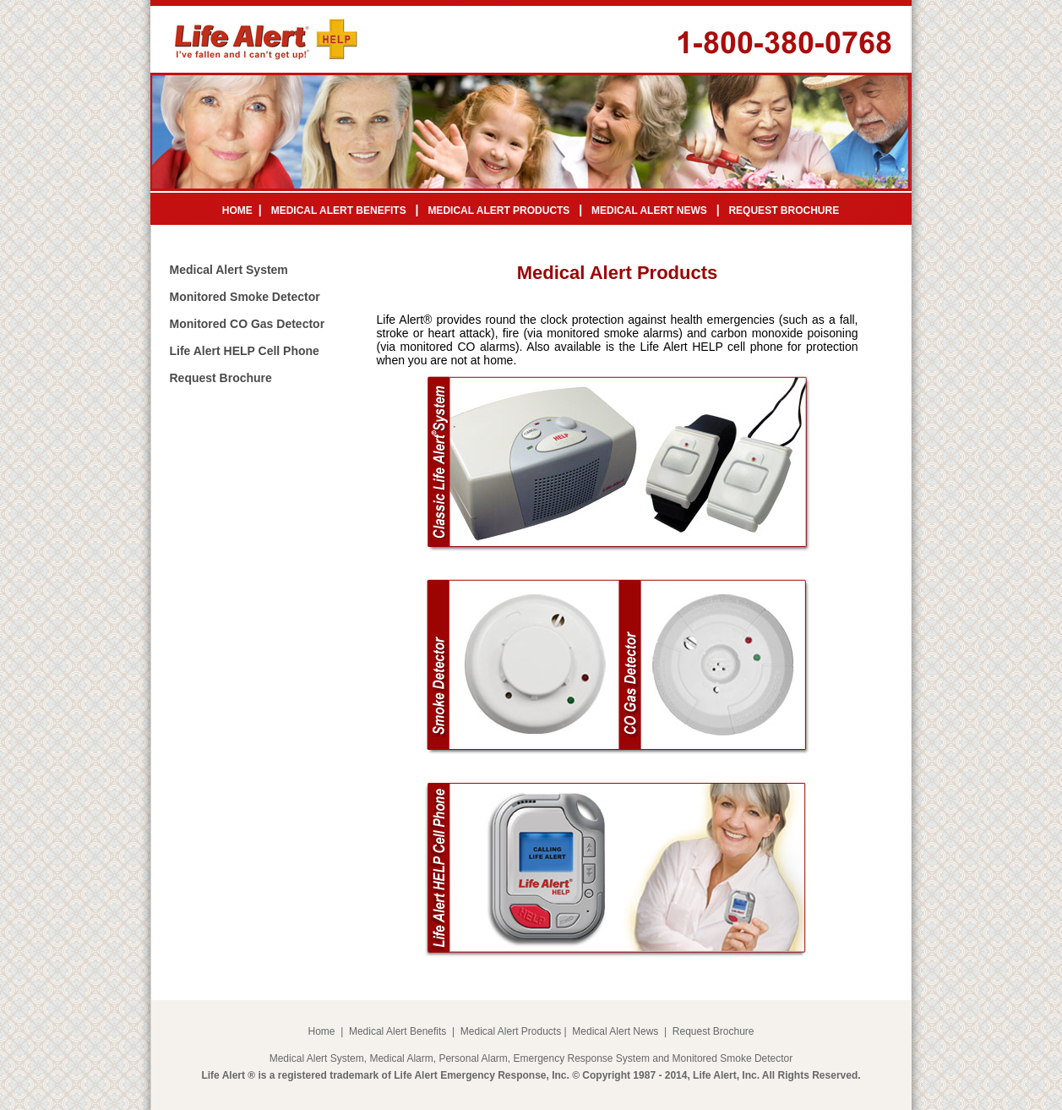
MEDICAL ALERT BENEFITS (338, 210)
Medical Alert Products (510, 1031)
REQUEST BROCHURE (783, 210)
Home (321, 1031)
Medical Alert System (229, 269)
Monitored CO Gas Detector (247, 324)
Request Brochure (221, 378)
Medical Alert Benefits (397, 1031)
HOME (237, 210)
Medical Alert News (615, 1031)
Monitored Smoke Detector (245, 296)
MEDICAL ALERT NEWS (649, 210)
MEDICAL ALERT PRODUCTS (498, 210)
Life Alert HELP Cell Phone (244, 351)
